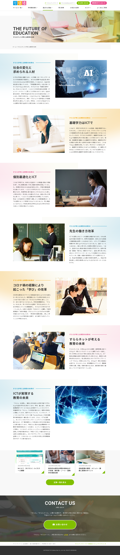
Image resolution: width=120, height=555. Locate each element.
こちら (66, 535)
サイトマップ (16, 544)
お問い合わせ (62, 524)
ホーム (14, 46)
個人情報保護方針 (35, 544)
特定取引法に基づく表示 (49, 544)
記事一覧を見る (60, 482)
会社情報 (25, 544)
